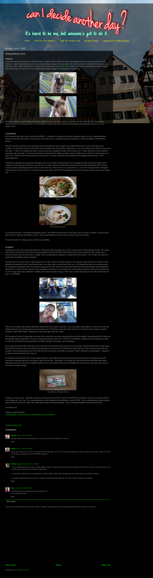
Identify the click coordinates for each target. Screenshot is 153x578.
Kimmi (13, 448)
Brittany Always (16, 464)
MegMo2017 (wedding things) (116, 41)
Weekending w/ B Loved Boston (44, 415)
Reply (13, 441)
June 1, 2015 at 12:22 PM (30, 464)
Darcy (13, 488)
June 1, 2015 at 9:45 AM (24, 435)
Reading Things (91, 41)
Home (27, 41)
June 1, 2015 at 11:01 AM (24, 448)
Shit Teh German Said (70, 41)
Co (79, 168)
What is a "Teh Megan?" (45, 41)
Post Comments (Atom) (21, 570)
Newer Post (10, 565)
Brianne (13, 435)
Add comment (11, 501)
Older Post (106, 565)
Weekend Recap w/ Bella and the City (18, 415)
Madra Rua (64, 66)
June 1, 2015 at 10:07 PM (24, 488)
